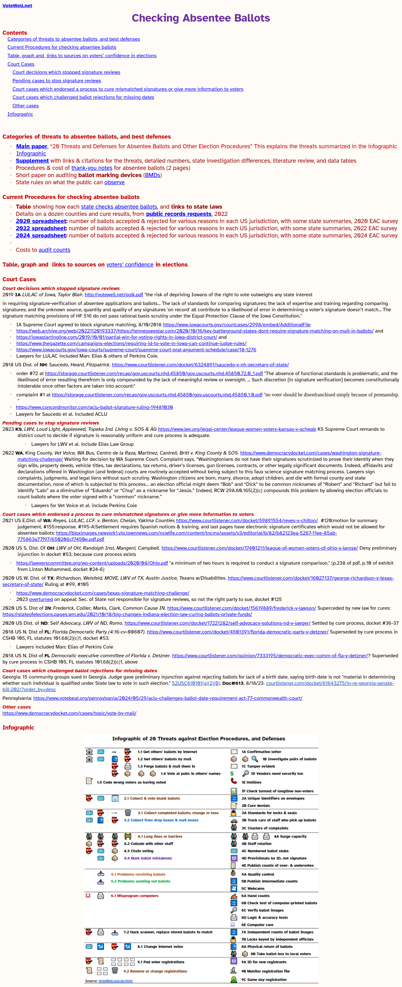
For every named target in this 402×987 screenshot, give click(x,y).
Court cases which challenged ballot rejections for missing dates (83, 97)
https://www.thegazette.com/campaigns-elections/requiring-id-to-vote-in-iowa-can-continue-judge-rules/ (131, 343)
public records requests (178, 213)
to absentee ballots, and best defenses (74, 39)
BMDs (152, 175)
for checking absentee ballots (62, 47)
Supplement (32, 160)
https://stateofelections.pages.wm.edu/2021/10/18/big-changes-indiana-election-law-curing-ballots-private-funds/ (127, 614)
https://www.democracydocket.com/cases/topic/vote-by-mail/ (69, 713)
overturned (41, 599)
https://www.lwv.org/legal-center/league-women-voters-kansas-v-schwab (237, 429)
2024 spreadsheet (41, 235)
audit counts (54, 249)
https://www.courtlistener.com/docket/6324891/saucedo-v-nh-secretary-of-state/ (200, 365)
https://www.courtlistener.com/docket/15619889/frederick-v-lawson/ (241, 608)
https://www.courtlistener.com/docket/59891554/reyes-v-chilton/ (247, 520)
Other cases (26, 106)
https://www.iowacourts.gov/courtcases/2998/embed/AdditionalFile (237, 325)
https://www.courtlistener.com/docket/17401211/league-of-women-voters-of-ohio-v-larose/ (260, 548)
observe (114, 182)
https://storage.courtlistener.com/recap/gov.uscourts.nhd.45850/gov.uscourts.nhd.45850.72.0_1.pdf (154, 373)
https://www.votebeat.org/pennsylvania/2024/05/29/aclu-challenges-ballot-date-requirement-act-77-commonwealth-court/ (168, 698)
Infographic (20, 114)
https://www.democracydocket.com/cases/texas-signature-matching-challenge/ (102, 593)
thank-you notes (91, 167)
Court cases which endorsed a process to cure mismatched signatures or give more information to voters (128, 89)
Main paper (31, 146)
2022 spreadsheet (41, 228)
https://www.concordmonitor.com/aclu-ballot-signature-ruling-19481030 (94, 407)
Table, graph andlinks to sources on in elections (82, 56)
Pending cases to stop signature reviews (57, 81)
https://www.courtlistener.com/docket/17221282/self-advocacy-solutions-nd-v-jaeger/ (217, 623)
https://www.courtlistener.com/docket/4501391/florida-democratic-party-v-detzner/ (238, 632)
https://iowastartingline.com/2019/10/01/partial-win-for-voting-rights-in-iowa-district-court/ (116, 337)
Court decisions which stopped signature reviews (66, 72)
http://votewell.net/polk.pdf (114, 295)
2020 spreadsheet (41, 221)
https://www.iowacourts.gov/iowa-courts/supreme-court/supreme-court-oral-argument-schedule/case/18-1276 (136, 350)
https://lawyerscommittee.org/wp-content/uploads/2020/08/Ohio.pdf (92, 563)
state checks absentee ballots (119, 206)
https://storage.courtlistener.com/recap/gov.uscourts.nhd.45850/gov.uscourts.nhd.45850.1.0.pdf (157, 395)
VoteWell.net (17, 6)
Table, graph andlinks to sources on (55, 264)
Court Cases (21, 64)
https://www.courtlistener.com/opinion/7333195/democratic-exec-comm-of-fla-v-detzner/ (270, 656)
